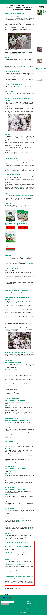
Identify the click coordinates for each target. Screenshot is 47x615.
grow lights (12, 167)
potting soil (19, 206)
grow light (30, 408)
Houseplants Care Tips (30, 603)
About (27, 599)
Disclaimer (28, 608)
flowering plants (26, 18)
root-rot (18, 364)
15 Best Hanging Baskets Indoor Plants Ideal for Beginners (41, 13)
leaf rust (16, 537)
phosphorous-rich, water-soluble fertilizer (24, 195)
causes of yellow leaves (12, 470)
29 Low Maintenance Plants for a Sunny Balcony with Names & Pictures (41, 51)
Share (5, 590)
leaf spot (11, 537)
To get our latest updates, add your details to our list (10, 600)
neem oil (26, 528)
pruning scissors (16, 301)
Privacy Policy (28, 606)
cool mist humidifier (20, 520)
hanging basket (23, 66)
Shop (27, 605)
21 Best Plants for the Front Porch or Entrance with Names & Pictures (41, 62)
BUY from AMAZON (10, 227)
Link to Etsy (14, 95)
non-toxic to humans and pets (21, 86)
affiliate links (21, 13)
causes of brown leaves (13, 445)
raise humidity (18, 187)
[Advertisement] (41, 32)
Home (27, 597)
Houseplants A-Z (29, 601)
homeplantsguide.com (8, 2)
